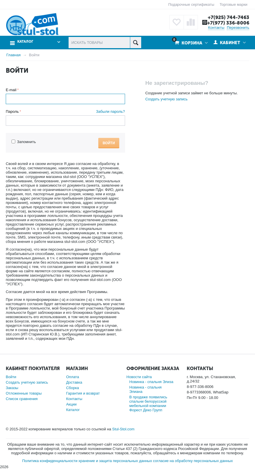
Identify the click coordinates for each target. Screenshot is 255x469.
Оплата (72, 377)
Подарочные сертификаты (191, 4)
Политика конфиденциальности (50, 461)
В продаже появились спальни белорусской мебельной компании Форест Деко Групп (148, 403)
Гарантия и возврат (83, 393)
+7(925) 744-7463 (228, 17)
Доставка (74, 382)
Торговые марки (234, 4)
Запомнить (24, 142)
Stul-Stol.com (123, 429)
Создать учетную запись (166, 99)
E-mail (11, 90)
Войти (109, 143)
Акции (71, 404)
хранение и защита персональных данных (115, 461)
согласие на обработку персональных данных (193, 461)
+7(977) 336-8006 (228, 23)
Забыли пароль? (110, 111)
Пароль (12, 111)
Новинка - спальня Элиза (151, 382)
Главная (13, 55)
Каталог (25, 42)
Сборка (72, 388)
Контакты (216, 27)
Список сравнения (22, 399)
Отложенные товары (24, 393)
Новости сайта (139, 377)
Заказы (12, 388)
